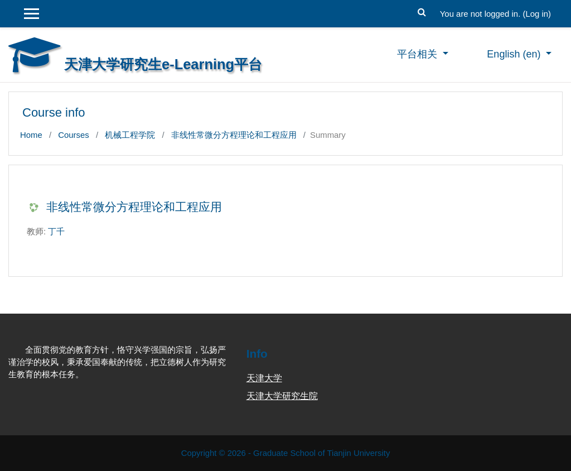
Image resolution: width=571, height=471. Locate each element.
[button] (422, 10)
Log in (536, 13)
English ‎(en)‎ (515, 54)
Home (31, 135)
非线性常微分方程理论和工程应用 (234, 135)
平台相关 (418, 54)
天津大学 (264, 378)
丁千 (56, 231)
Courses (73, 135)
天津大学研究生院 (282, 396)
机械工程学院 (130, 135)
